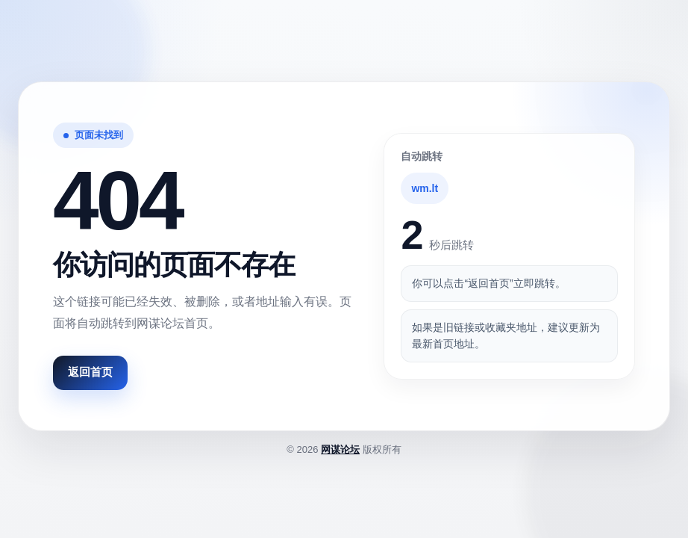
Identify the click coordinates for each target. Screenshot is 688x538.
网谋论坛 (340, 449)
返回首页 (90, 371)
